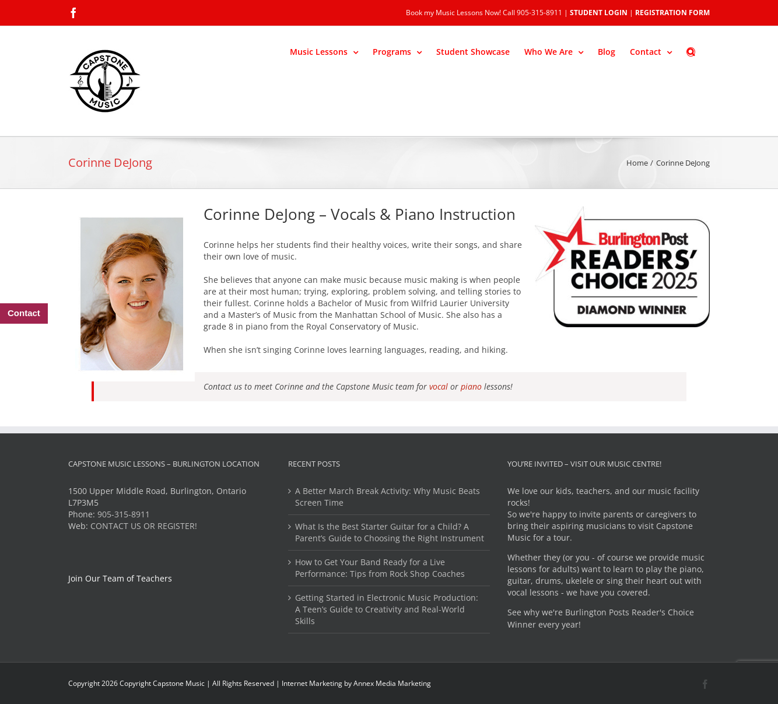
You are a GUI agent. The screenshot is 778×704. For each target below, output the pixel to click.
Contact (24, 313)
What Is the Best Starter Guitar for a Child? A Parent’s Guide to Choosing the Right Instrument (389, 532)
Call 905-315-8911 (532, 12)
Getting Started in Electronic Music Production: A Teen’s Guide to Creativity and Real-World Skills (386, 609)
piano (471, 386)
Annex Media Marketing (392, 683)
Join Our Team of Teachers (120, 578)
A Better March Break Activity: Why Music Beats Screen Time (387, 496)
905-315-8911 (123, 514)
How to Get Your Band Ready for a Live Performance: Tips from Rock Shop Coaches (380, 567)
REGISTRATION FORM (672, 12)
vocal (439, 386)
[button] (690, 50)
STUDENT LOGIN (599, 12)
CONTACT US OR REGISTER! (143, 525)
